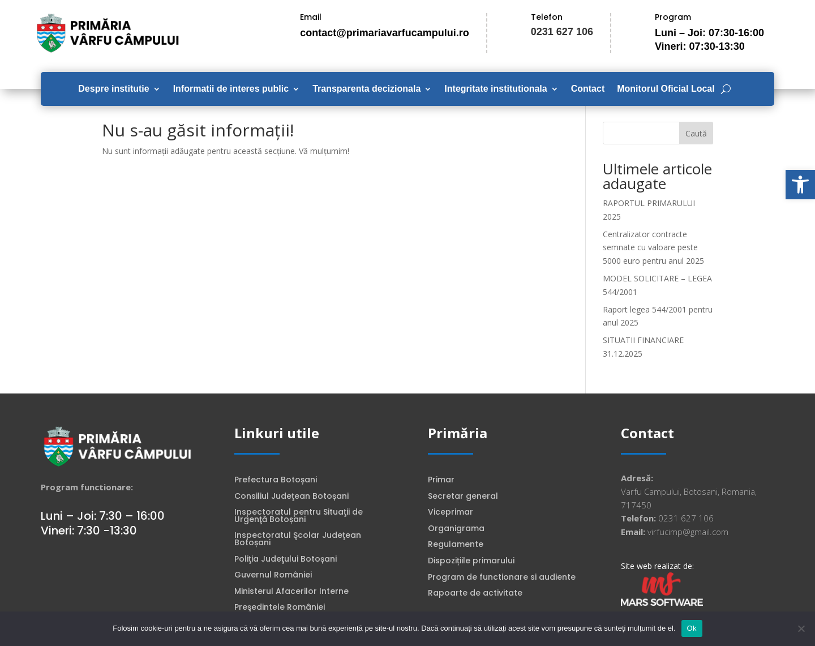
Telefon (547, 17)
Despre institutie (113, 89)
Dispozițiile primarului (471, 561)
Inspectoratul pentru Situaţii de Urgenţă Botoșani (298, 516)
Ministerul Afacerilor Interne (291, 592)
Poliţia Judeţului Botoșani (285, 559)
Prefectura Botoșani (275, 480)
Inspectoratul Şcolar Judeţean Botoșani (297, 540)
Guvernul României (273, 575)
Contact (588, 89)
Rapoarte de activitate (475, 593)
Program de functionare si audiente (502, 578)
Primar (441, 480)
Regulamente (455, 545)
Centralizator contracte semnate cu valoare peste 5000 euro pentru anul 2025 (653, 248)
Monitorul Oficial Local (665, 89)
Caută (696, 133)
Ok (692, 628)
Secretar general (463, 497)
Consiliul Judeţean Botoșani (291, 497)
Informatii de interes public (231, 89)
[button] (800, 184)
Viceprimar (450, 512)
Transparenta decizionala (366, 89)
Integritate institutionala (495, 89)
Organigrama (456, 529)
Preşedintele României (279, 608)
